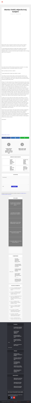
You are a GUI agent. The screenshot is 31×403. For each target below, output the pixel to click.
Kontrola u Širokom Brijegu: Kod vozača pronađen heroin (15, 306)
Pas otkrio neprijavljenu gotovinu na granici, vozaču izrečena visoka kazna (15, 310)
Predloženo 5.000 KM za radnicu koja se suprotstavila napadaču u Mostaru (16, 293)
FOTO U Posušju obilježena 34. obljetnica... (16, 332)
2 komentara (16, 277)
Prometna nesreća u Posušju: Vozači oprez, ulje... (17, 340)
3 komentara (16, 271)
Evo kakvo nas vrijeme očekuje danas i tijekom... (15, 213)
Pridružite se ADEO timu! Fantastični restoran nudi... (18, 358)
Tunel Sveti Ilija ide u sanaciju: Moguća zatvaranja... (18, 265)
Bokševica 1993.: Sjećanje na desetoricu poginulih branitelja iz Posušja (15, 302)
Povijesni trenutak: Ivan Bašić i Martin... (18, 345)
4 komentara (16, 262)
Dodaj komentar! (12, 164)
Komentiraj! (4, 177)
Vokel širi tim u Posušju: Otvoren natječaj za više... (18, 366)
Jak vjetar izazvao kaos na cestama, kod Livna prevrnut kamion (16, 288)
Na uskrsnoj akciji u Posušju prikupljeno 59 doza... (17, 336)
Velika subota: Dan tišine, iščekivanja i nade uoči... (15, 223)
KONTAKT (28, 401)
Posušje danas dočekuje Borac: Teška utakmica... (18, 328)
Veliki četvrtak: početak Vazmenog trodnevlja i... (18, 387)
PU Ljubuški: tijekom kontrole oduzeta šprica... (15, 242)
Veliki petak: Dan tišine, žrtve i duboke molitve (18, 383)
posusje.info (11, 401)
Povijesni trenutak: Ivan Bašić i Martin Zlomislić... (18, 270)
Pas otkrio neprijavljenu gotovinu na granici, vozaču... (17, 260)
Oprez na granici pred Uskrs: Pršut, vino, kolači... (15, 232)
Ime (3, 186)
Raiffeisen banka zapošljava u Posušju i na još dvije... (18, 354)
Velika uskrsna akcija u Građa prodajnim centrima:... (17, 371)
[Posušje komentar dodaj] (15, 250)
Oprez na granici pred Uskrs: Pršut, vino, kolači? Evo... (25, 168)
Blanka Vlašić (4, 134)
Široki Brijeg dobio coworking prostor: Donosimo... (17, 362)
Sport (9, 134)
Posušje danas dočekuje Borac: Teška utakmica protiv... (12, 161)
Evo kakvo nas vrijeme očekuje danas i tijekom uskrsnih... (25, 161)
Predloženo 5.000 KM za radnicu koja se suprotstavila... (18, 280)
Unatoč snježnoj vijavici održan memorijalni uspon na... (18, 275)
